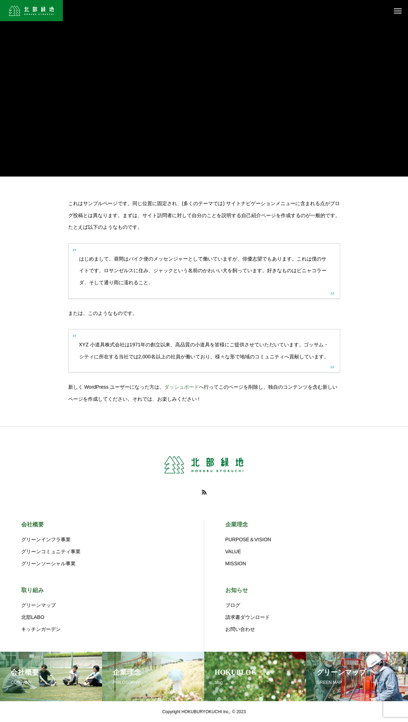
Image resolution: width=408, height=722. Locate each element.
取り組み (32, 590)
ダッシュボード (181, 387)
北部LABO (32, 617)
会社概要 (32, 524)
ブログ (232, 605)
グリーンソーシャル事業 (48, 563)
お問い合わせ (240, 629)
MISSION (235, 563)
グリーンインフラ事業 (46, 539)
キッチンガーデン (41, 629)
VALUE (233, 551)
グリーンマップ (38, 605)
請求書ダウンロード (247, 617)
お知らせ (236, 590)
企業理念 (236, 524)
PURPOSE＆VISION (248, 539)
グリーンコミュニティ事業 (51, 551)
